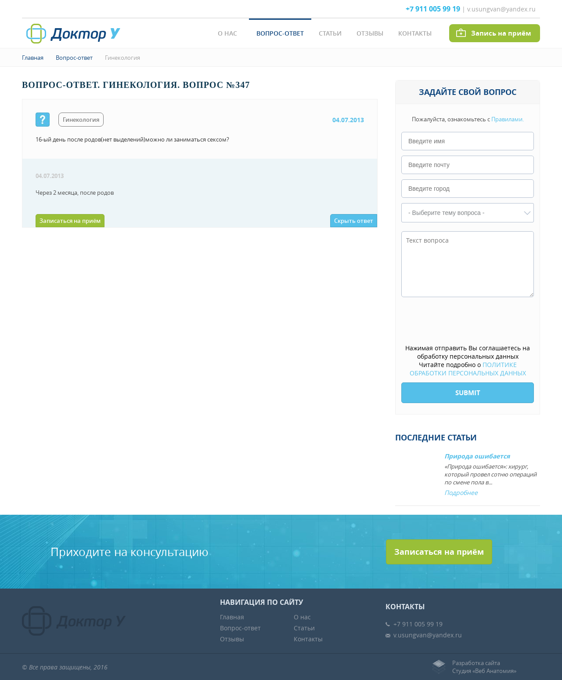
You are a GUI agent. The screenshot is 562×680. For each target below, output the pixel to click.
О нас (227, 33)
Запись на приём (501, 33)
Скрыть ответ (353, 221)
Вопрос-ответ (280, 33)
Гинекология (122, 58)
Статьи (330, 33)
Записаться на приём (70, 221)
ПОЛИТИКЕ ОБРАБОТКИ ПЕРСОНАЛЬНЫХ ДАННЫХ (468, 368)
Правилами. (507, 119)
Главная (32, 58)
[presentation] (468, 321)
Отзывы (370, 33)
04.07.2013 (348, 120)
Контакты (415, 33)
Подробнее (461, 492)
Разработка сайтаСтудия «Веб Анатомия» (484, 667)
